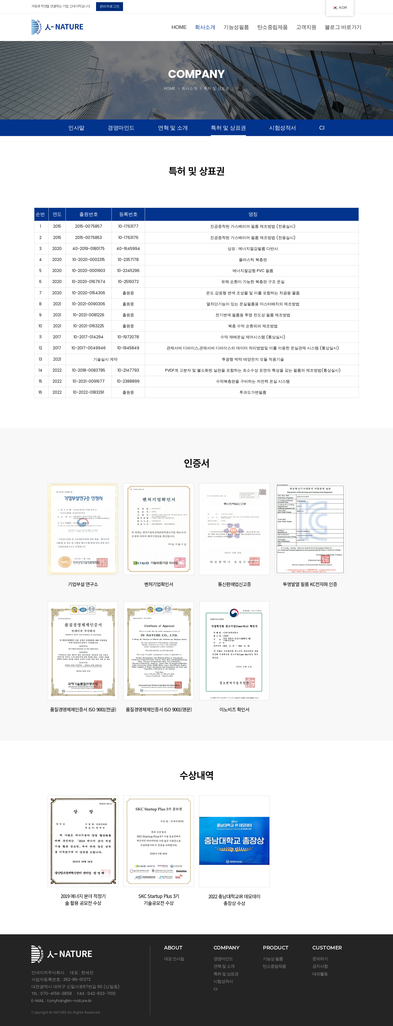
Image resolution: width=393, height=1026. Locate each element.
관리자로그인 (109, 6)
